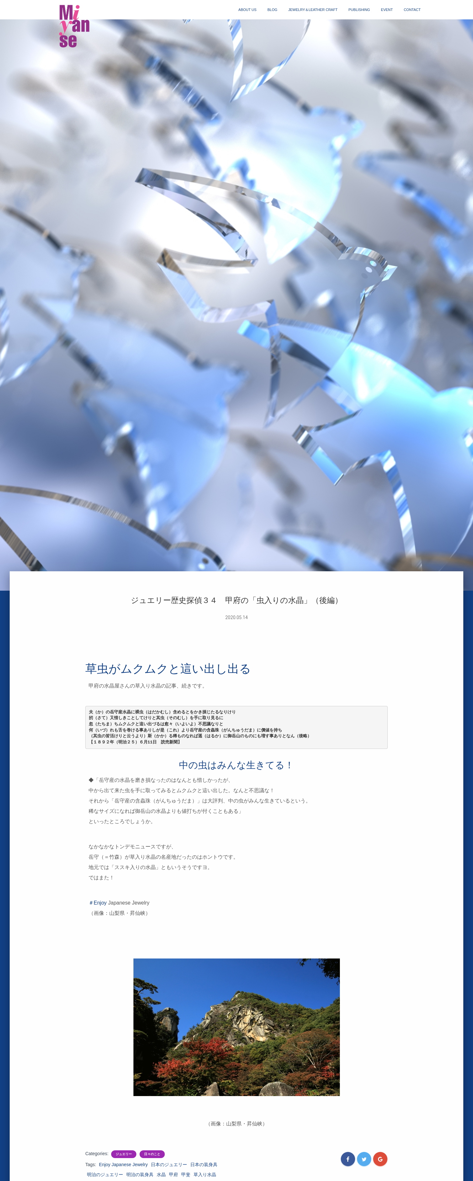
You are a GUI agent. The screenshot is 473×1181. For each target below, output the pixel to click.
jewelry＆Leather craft (312, 10)
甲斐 (185, 1174)
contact (412, 10)
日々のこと (152, 1154)
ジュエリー (124, 1154)
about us (247, 10)
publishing (359, 10)
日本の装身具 (203, 1164)
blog (273, 10)
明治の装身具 (139, 1174)
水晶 (161, 1174)
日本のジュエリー (169, 1164)
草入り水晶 (205, 1174)
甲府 (173, 1174)
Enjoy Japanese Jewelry (123, 1164)
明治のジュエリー (105, 1174)
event (387, 10)
